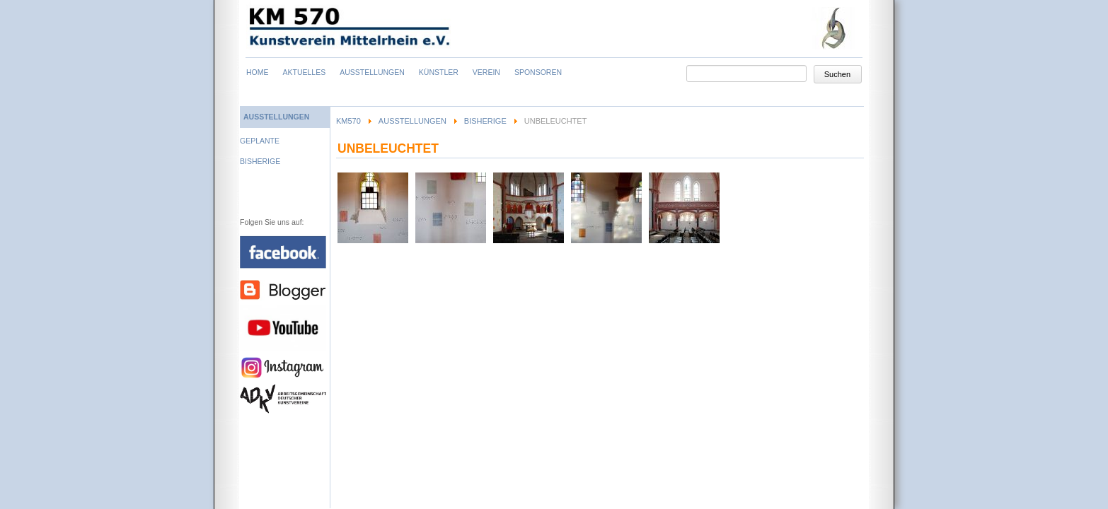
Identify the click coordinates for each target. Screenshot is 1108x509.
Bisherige (485, 121)
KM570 (348, 121)
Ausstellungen (412, 121)
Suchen (837, 74)
